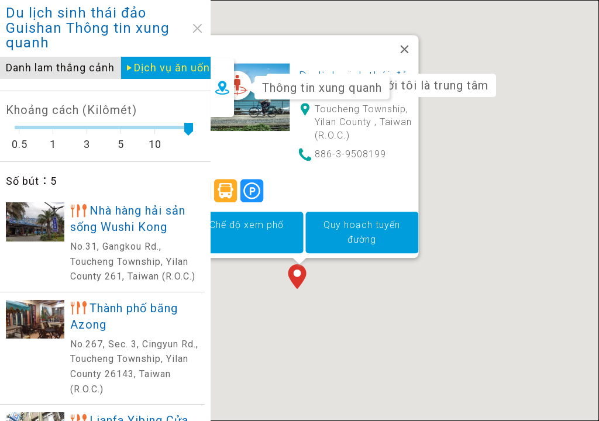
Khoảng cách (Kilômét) (71, 110)
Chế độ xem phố (246, 207)
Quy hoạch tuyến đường (361, 215)
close (197, 28)
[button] (299, 260)
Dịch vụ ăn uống (175, 67)
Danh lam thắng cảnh (60, 67)
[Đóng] (405, 32)
